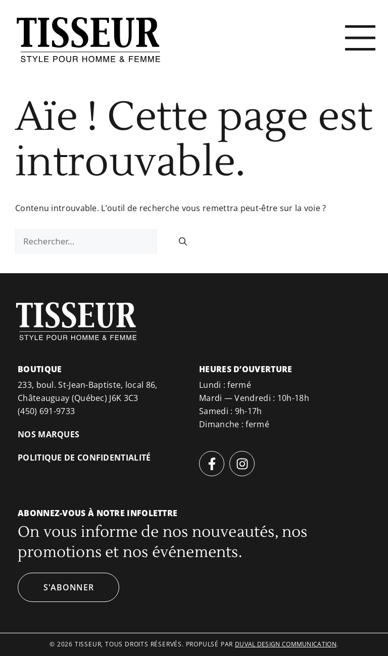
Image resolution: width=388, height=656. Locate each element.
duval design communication (285, 644)
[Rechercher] (183, 241)
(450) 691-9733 (46, 411)
